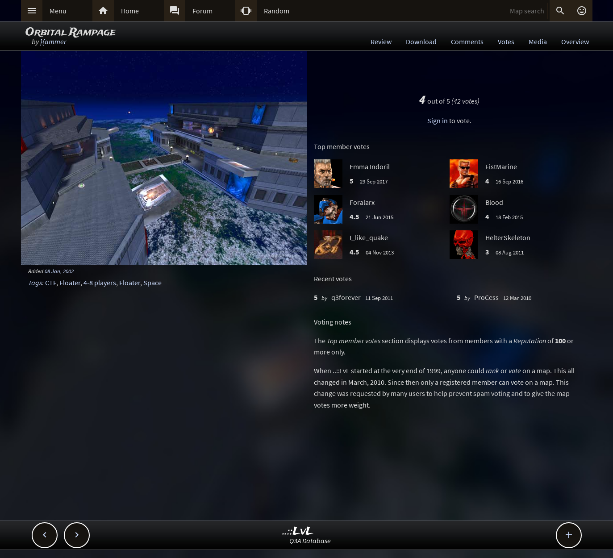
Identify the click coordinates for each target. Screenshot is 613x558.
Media (538, 41)
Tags (35, 282)
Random (276, 10)
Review (381, 41)
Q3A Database (310, 540)
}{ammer (53, 41)
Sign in (437, 120)
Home (130, 10)
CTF (50, 282)
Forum (202, 10)
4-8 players (99, 282)
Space (152, 282)
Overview (575, 41)
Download (421, 41)
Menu (58, 10)
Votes (506, 41)
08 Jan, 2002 (59, 271)
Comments (467, 41)
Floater (69, 282)
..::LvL (298, 531)
